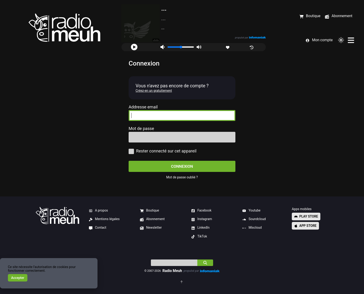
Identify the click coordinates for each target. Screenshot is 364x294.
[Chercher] (205, 262)
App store (305, 226)
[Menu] (350, 40)
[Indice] (174, 262)
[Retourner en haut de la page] (182, 281)
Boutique (149, 211)
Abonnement (152, 219)
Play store (306, 216)
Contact (97, 228)
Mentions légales (104, 219)
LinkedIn (200, 228)
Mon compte (319, 40)
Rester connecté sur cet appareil (162, 151)
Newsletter (151, 228)
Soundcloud (254, 219)
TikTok (199, 236)
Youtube (251, 211)
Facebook (201, 211)
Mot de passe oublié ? (182, 177)
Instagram (201, 219)
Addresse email (143, 107)
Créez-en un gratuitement (154, 90)
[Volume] (180, 47)
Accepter (17, 278)
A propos (98, 211)
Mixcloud (252, 228)
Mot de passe (141, 128)
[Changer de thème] (341, 40)
